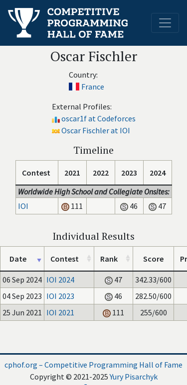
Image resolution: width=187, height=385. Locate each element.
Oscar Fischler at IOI (95, 130)
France (92, 87)
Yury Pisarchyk (134, 377)
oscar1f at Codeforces (98, 118)
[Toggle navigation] (165, 23)
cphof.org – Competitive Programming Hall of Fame (93, 365)
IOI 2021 (60, 312)
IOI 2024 (60, 280)
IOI (23, 206)
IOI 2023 (60, 296)
